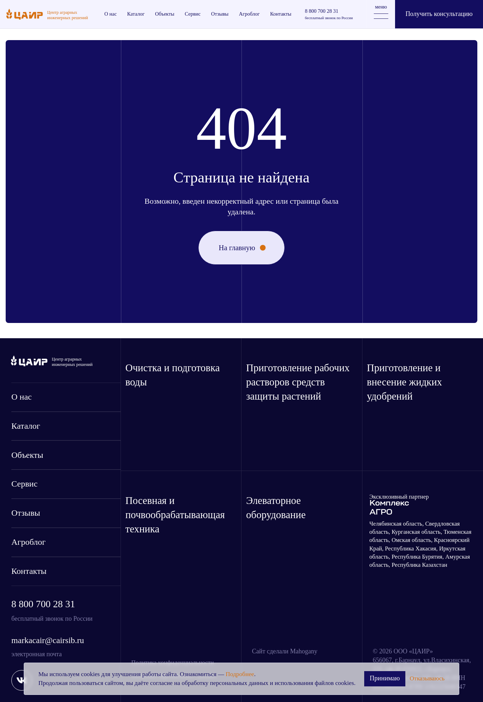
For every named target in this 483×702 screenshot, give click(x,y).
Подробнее (240, 674)
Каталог (25, 425)
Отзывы (25, 512)
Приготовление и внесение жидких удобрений (404, 382)
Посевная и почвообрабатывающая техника (175, 514)
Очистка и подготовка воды (173, 375)
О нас (21, 396)
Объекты (27, 455)
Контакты (28, 571)
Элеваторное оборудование (276, 507)
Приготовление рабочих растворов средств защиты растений (298, 382)
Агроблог (28, 542)
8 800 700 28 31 (43, 603)
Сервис (24, 483)
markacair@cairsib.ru (47, 640)
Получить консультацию (438, 13)
